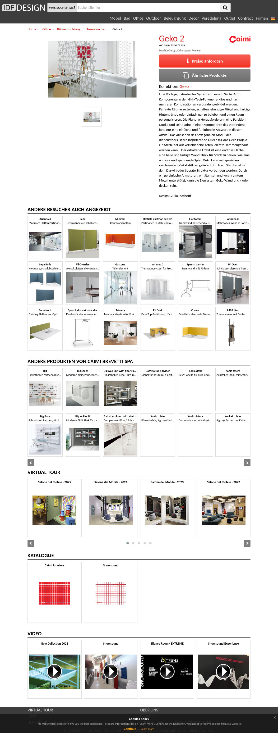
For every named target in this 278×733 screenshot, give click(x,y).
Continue (130, 729)
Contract (245, 18)
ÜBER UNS (149, 710)
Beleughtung (174, 18)
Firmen (262, 18)
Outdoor (153, 18)
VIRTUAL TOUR (40, 710)
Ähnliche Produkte (204, 75)
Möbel (115, 18)
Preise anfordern (205, 61)
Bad (127, 18)
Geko (184, 86)
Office (138, 18)
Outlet (229, 18)
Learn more (147, 729)
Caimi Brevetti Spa (174, 45)
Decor (194, 18)
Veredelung (211, 18)
